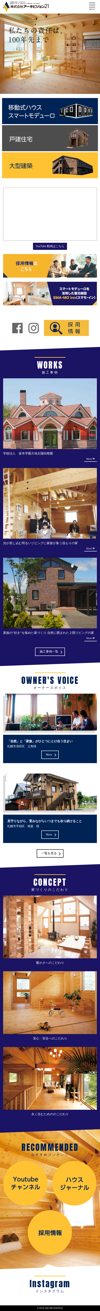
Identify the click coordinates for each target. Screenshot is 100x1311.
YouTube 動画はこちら (50, 246)
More (49, 754)
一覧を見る (49, 853)
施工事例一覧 (49, 651)
